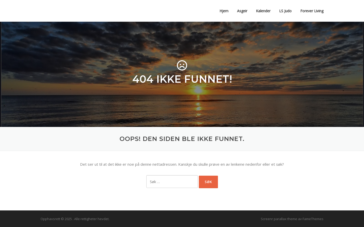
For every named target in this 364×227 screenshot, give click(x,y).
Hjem (223, 10)
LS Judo (285, 10)
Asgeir (242, 10)
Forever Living (311, 10)
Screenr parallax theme (279, 219)
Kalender (263, 10)
